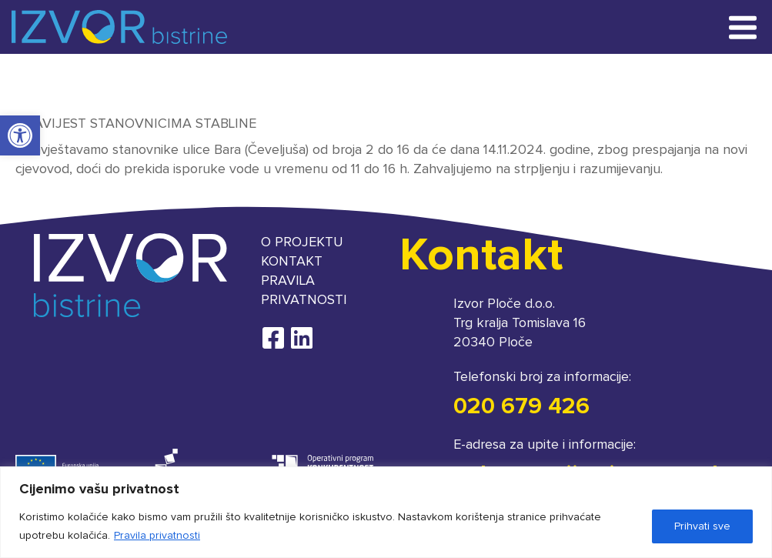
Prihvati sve (702, 526)
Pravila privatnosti (157, 535)
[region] (386, 512)
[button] (20, 135)
